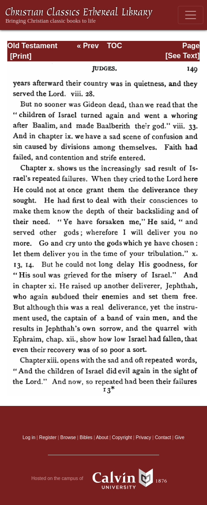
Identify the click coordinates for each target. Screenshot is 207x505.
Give (179, 437)
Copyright (122, 437)
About (102, 437)
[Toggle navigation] (190, 15)
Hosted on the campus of (103, 479)
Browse (68, 437)
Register (48, 437)
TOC (114, 46)
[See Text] (183, 56)
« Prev (88, 46)
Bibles (86, 437)
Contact (163, 437)
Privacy (143, 437)
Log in (29, 437)
